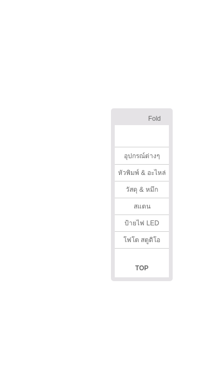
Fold (154, 118)
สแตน (142, 206)
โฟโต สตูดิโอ (141, 240)
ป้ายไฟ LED (142, 223)
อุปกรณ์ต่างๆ (142, 156)
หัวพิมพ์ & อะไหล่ (142, 173)
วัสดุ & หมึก (142, 189)
